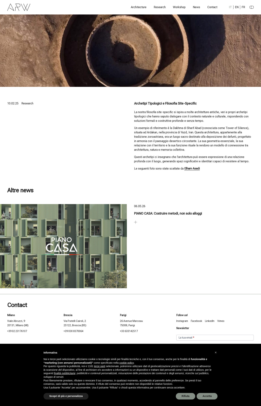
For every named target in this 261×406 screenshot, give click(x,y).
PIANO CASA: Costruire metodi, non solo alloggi (168, 213)
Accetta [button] (207, 396)
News (196, 7)
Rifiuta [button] (186, 396)
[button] (216, 352)
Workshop (179, 7)
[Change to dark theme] (251, 7)
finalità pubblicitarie (64, 373)
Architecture (138, 7)
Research (160, 7)
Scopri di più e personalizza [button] (66, 396)
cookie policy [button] (126, 362)
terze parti (99, 366)
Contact (212, 7)
